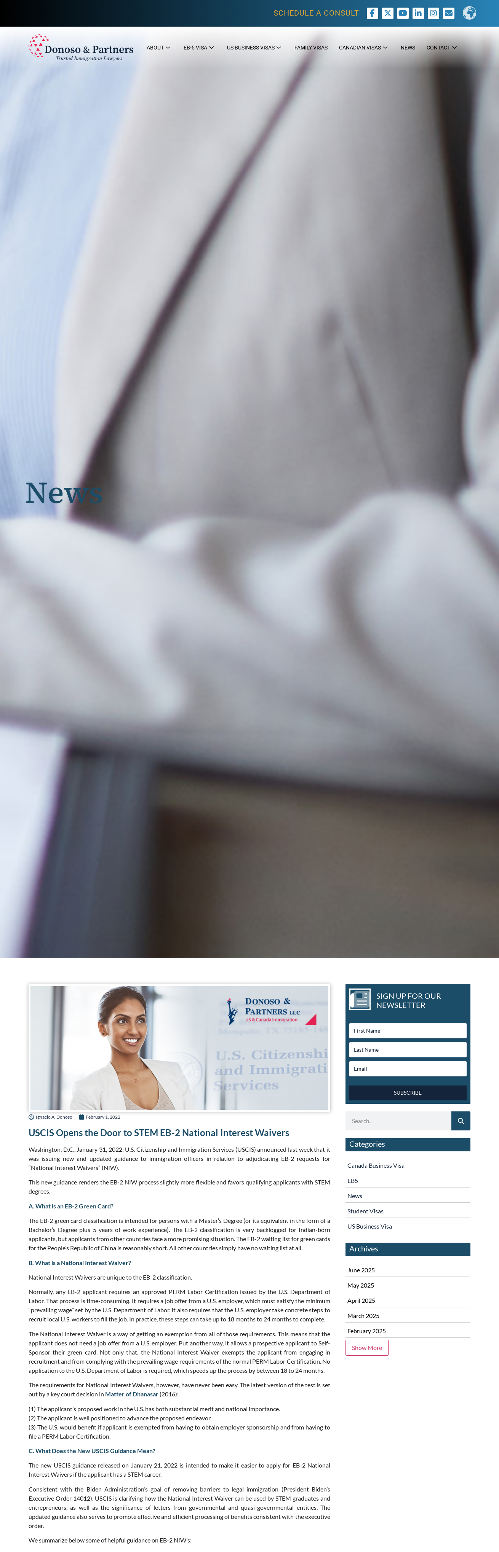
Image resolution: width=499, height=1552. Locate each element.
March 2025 (363, 1315)
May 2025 (360, 1285)
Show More (367, 1347)
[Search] (460, 1120)
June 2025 (361, 1269)
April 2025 (361, 1300)
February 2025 (366, 1330)
